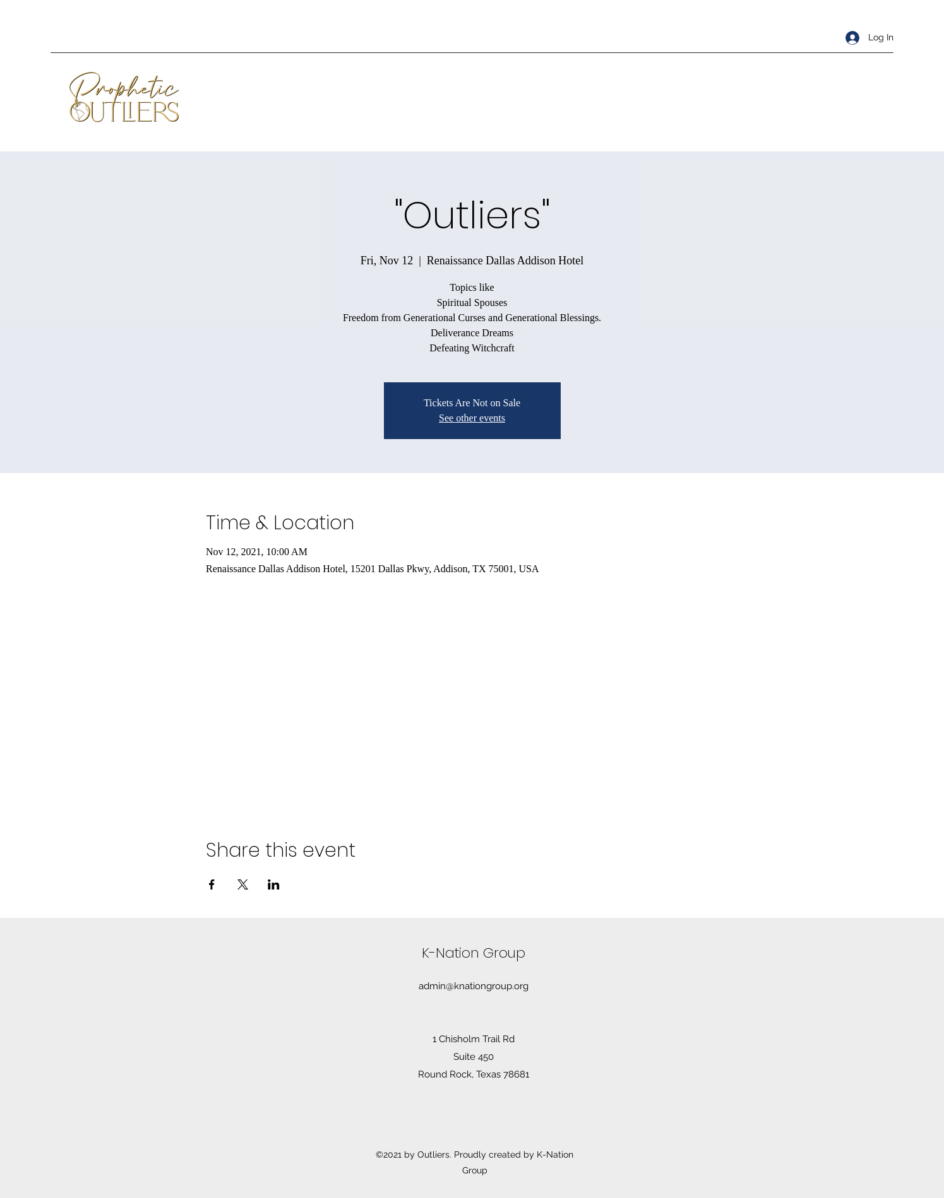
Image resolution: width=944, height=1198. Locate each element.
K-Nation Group (473, 953)
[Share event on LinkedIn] (274, 884)
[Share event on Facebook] (212, 884)
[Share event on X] (243, 884)
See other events (472, 418)
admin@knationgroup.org (474, 986)
